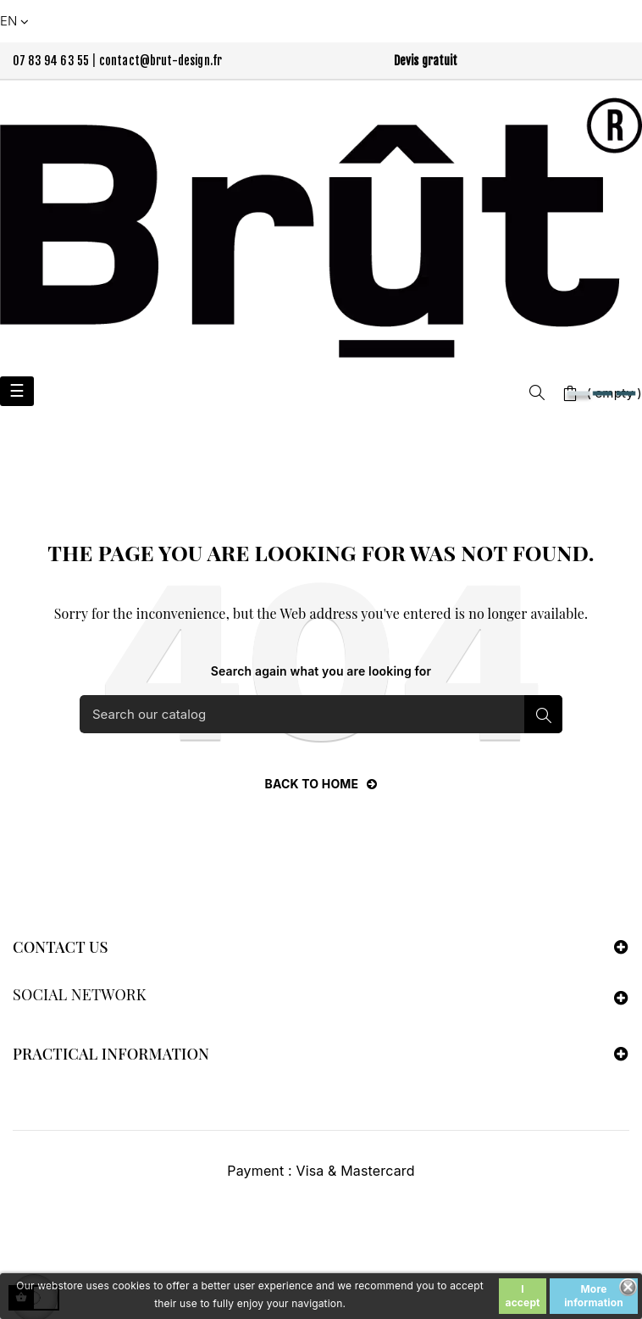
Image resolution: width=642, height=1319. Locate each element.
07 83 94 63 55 (51, 60)
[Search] (321, 714)
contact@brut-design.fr (161, 60)
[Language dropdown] (16, 21)
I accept (523, 1296)
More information (593, 1296)
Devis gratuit (426, 60)
